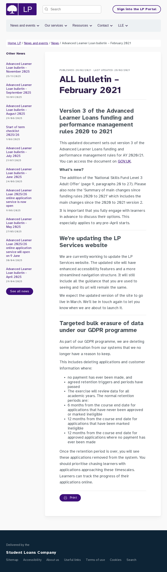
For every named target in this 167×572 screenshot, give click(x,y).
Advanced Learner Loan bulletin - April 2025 (19, 275)
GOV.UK (124, 162)
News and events (25, 26)
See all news (19, 291)
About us (52, 560)
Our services (56, 26)
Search (132, 560)
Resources (83, 26)
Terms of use (95, 560)
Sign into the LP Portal (137, 9)
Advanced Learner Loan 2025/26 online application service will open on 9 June (19, 250)
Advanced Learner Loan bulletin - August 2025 (19, 112)
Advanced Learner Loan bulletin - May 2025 (19, 225)
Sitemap (12, 560)
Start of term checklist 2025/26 (19, 133)
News (55, 43)
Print (70, 498)
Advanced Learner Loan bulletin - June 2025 (19, 175)
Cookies (116, 560)
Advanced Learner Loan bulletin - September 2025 (19, 91)
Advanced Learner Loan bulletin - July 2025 (19, 154)
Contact (105, 26)
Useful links (72, 560)
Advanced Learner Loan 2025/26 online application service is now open (19, 200)
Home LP (14, 43)
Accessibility (32, 560)
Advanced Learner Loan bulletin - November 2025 (19, 70)
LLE (123, 26)
